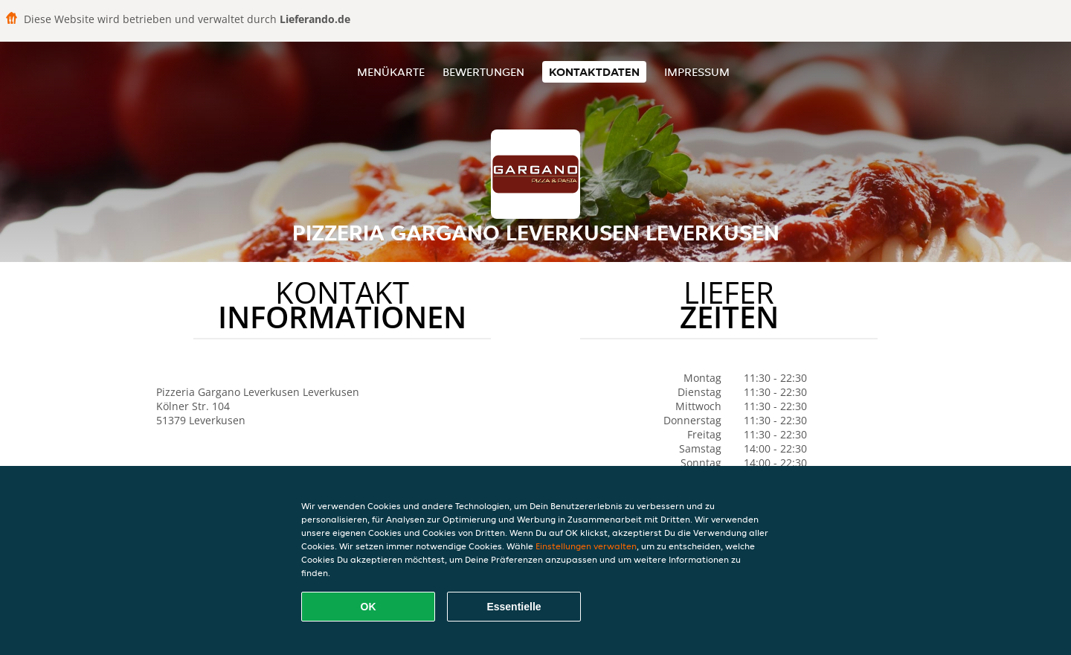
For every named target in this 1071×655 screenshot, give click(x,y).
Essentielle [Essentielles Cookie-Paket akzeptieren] (513, 607)
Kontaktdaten (594, 72)
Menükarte (391, 72)
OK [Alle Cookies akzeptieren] (368, 607)
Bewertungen (483, 72)
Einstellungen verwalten (586, 546)
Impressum (697, 72)
